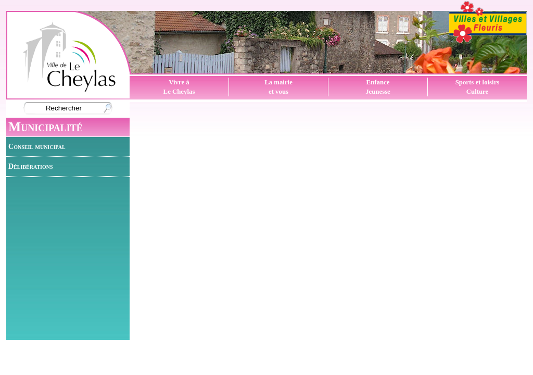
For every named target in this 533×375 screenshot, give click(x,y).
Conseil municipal (37, 146)
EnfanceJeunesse (377, 87)
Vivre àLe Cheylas (179, 87)
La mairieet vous (278, 87)
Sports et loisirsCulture (477, 87)
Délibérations (30, 166)
